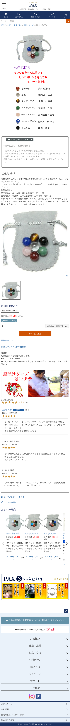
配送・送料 (35, 645)
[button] (3, 544)
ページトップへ (66, 611)
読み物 (6, 15)
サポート (35, 681)
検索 (68, 21)
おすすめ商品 (19, 15)
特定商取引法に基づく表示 (12, 715)
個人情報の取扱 (7, 720)
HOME (3, 25)
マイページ (52, 15)
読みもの (35, 666)
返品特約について (8, 340)
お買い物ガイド (35, 15)
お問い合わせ (6, 704)
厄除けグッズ (28, 25)
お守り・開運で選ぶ (14, 25)
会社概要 (35, 688)
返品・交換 (35, 652)
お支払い (35, 638)
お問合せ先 (35, 659)
